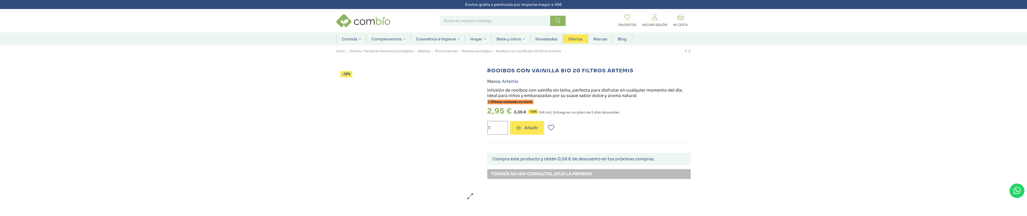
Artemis (510, 81)
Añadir (527, 128)
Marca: (494, 81)
